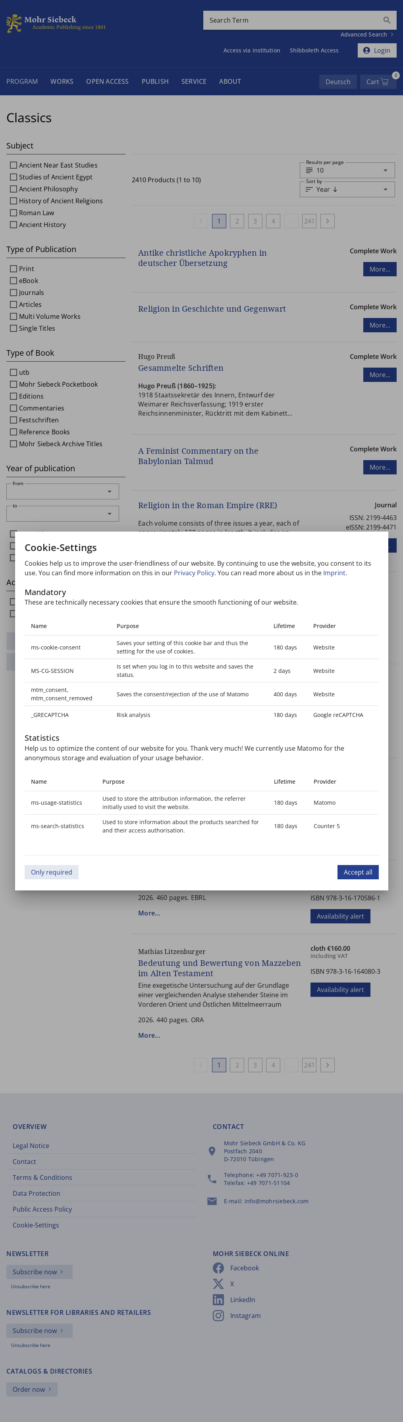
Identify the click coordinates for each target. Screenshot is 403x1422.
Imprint (334, 572)
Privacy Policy (194, 572)
